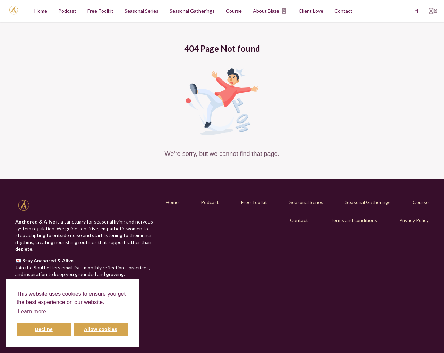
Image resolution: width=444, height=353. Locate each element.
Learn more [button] (32, 311)
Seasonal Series (306, 202)
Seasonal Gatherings (368, 202)
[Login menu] (433, 11)
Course (421, 202)
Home (172, 202)
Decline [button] (44, 329)
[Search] (417, 11)
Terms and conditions (353, 220)
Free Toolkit (254, 202)
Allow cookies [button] (100, 329)
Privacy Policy (414, 220)
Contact (299, 220)
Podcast (210, 202)
